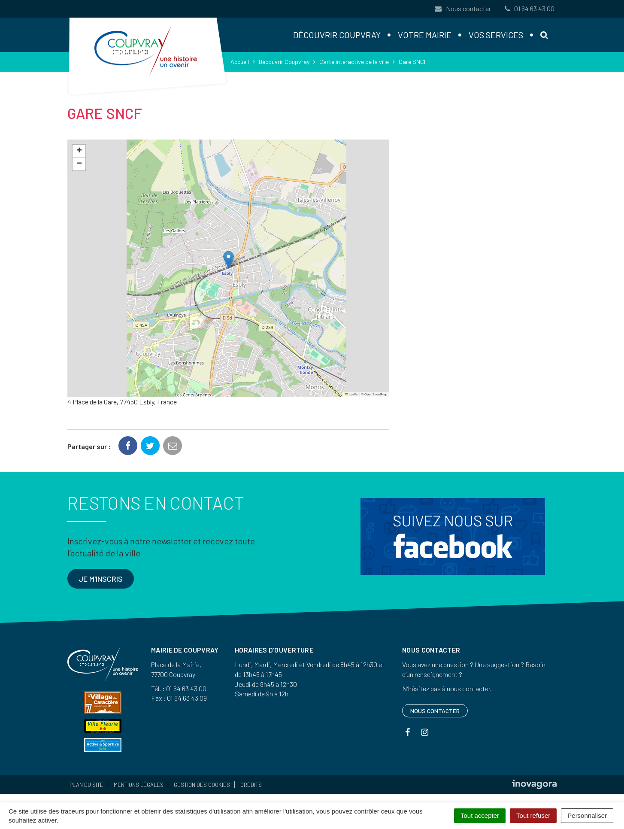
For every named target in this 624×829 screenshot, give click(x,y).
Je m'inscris (101, 578)
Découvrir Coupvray (337, 35)
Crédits (251, 784)
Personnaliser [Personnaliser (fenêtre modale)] (587, 815)
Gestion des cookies (202, 784)
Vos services (496, 35)
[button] (228, 259)
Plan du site (86, 784)
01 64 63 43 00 (528, 8)
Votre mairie (424, 35)
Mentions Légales (139, 784)
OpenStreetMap (375, 394)
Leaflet (351, 394)
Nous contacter (462, 8)
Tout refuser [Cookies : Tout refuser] (533, 815)
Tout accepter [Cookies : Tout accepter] (479, 815)
